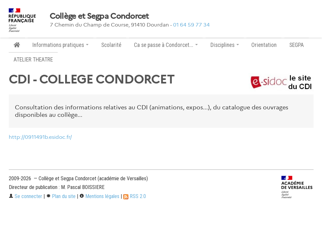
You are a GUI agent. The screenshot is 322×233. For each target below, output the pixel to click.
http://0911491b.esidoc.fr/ (40, 137)
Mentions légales (99, 196)
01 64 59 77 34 (191, 25)
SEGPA (296, 45)
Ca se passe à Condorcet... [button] (166, 45)
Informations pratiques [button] (60, 45)
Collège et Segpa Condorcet (99, 16)
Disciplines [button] (224, 45)
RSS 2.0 (134, 196)
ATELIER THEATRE (33, 59)
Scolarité (111, 45)
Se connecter (25, 196)
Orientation (264, 45)
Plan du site (61, 196)
